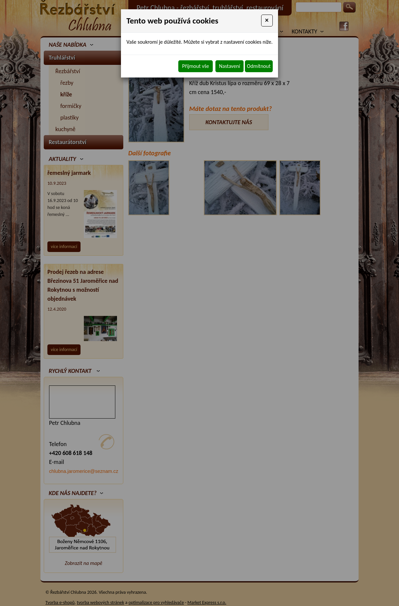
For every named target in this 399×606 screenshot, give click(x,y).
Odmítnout (258, 66)
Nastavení (229, 66)
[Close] (267, 20)
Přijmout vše (195, 66)
